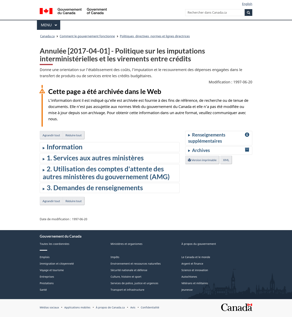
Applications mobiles (77, 307)
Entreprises (47, 276)
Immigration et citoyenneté (57, 263)
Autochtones (189, 276)
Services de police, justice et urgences (134, 283)
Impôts (115, 257)
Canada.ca (47, 36)
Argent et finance (192, 263)
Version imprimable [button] (202, 160)
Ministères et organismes (126, 244)
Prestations (47, 283)
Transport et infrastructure (127, 289)
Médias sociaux (49, 307)
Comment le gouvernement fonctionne (87, 36)
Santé (43, 289)
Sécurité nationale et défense (129, 270)
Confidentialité (150, 307)
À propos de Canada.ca (110, 307)
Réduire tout (73, 135)
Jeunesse (187, 289)
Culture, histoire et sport (126, 276)
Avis (132, 307)
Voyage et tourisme (52, 270)
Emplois (45, 257)
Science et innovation (194, 270)
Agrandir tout (51, 135)
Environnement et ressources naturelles (136, 263)
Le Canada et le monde (195, 257)
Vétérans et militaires (194, 283)
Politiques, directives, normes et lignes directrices (155, 36)
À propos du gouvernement (198, 244)
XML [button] (226, 160)
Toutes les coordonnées (54, 244)
